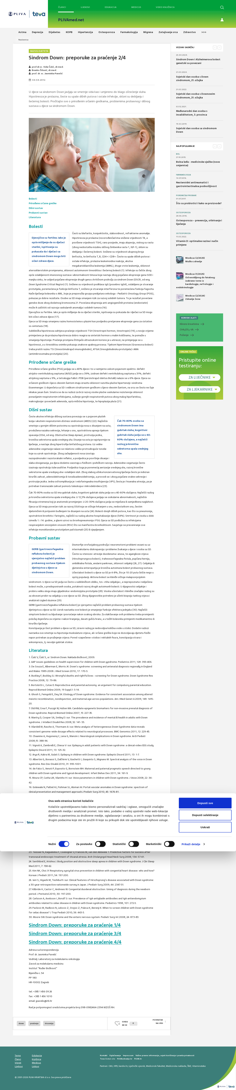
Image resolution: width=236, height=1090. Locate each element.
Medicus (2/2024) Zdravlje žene (190, 297)
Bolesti (33, 198)
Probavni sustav (38, 212)
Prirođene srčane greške (43, 203)
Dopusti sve (205, 1041)
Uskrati (205, 1065)
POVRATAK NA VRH (158, 1023)
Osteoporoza (183, 213)
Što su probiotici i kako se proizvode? (199, 203)
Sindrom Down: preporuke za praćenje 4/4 (77, 942)
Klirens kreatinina (189, 324)
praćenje (34, 1023)
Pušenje (184, 335)
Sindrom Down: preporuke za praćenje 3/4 (77, 933)
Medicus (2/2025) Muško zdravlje (190, 260)
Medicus (136, 7)
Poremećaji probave (186, 195)
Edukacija (111, 7)
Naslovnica (23, 40)
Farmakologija (183, 175)
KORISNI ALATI (189, 318)
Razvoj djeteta (39, 51)
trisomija (49, 1023)
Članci (62, 7)
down (21, 1023)
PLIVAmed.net (71, 20)
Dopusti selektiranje (205, 1053)
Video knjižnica (165, 7)
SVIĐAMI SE (129, 1023)
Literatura (35, 217)
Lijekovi (85, 7)
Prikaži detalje (191, 1082)
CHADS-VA (186, 329)
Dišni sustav (36, 208)
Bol (178, 154)
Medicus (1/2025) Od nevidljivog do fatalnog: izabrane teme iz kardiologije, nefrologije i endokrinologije (195, 280)
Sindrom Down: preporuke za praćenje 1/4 (77, 925)
